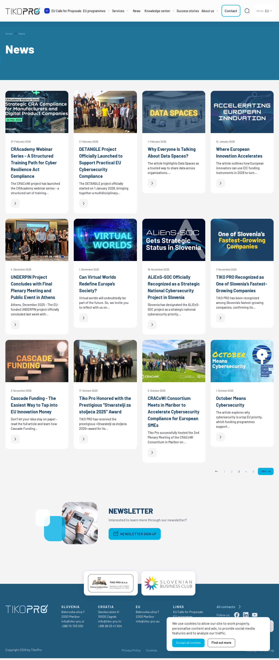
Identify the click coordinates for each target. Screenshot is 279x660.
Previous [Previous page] (216, 471)
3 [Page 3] (238, 471)
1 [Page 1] (224, 471)
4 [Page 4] (246, 471)
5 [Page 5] (253, 471)
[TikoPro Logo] (22, 11)
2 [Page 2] (231, 471)
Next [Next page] (263, 471)
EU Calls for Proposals (188, 613)
